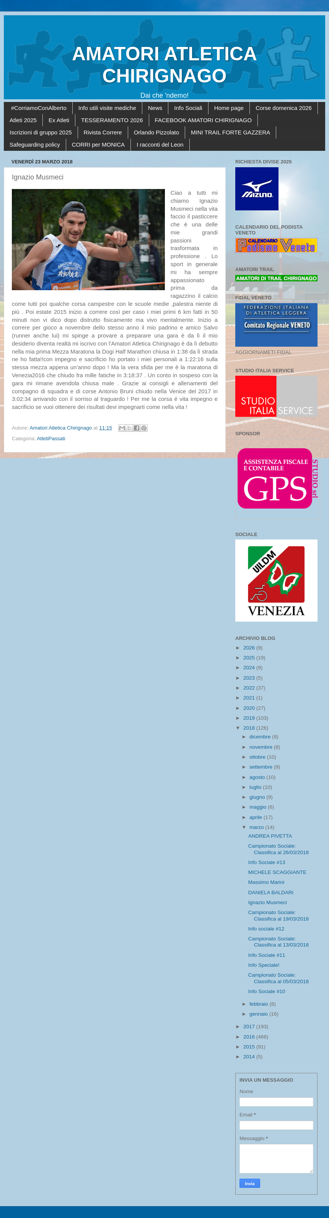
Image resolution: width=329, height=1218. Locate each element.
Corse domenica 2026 (284, 108)
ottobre (258, 757)
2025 (249, 658)
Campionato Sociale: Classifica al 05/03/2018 (278, 978)
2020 (249, 708)
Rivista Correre (103, 132)
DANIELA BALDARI (271, 892)
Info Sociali (188, 108)
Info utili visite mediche (107, 108)
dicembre (260, 737)
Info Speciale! (264, 965)
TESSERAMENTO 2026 (112, 120)
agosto (257, 777)
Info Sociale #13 (266, 862)
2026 (249, 648)
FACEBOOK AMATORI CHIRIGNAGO (203, 120)
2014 (249, 1057)
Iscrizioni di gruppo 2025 (41, 132)
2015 (249, 1047)
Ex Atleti (59, 120)
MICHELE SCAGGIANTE (277, 872)
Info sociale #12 (266, 929)
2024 (249, 667)
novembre (261, 747)
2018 (249, 728)
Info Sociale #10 (266, 991)
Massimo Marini (266, 882)
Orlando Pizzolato (156, 132)
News (155, 108)
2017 (249, 1026)
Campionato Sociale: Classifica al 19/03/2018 (278, 915)
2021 (249, 698)
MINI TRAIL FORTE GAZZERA (230, 132)
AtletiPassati (51, 438)
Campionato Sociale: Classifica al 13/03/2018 (278, 942)
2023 (249, 678)
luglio (256, 787)
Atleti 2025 (23, 120)
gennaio (259, 1014)
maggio (258, 807)
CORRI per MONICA (98, 144)
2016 (249, 1037)
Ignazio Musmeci (267, 902)
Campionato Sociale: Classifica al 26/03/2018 (278, 849)
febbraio (259, 1004)
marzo (257, 827)
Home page (229, 108)
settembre (261, 767)
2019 (249, 718)
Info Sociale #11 (266, 955)
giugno (257, 797)
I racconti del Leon (160, 144)
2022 (249, 688)
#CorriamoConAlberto (39, 108)
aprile (256, 817)
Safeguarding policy (35, 144)
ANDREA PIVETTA (270, 836)
